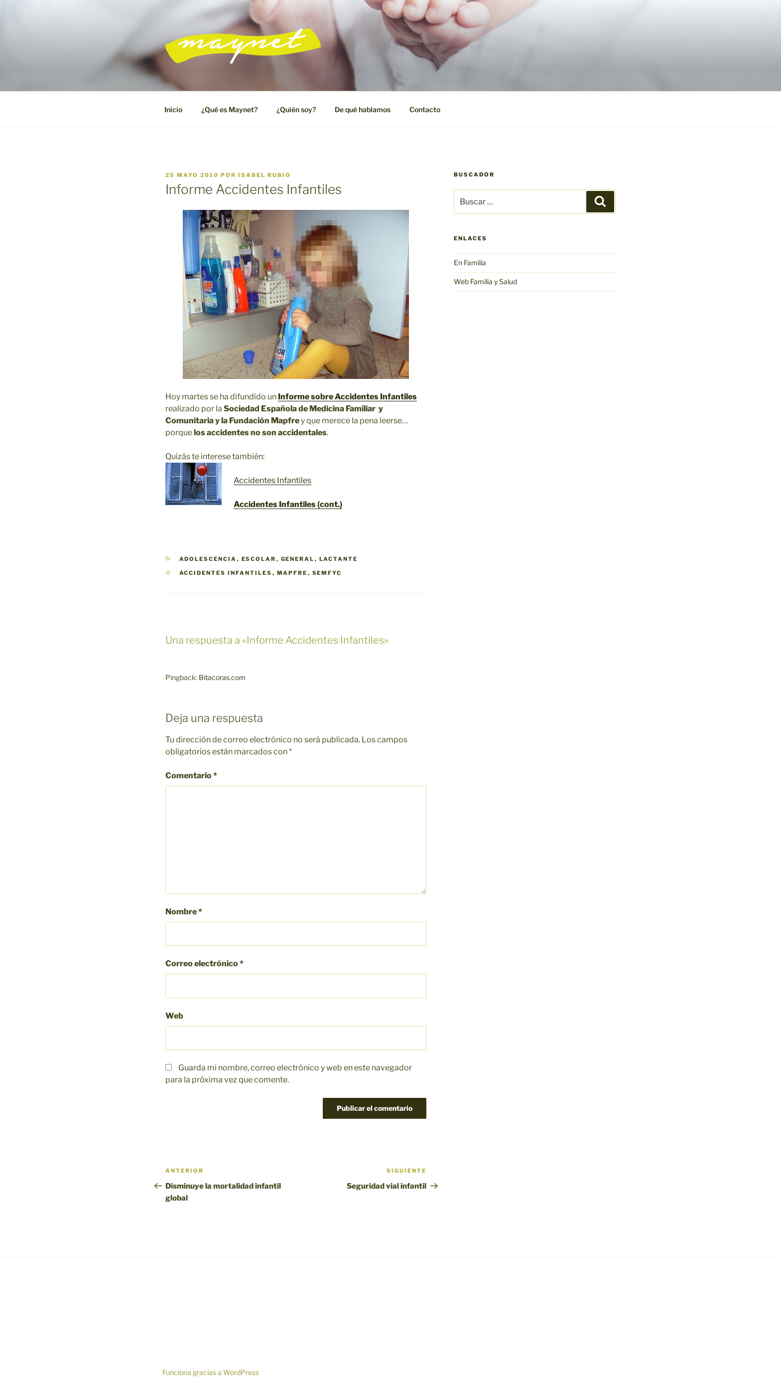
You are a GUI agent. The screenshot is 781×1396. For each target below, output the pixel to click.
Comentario (191, 775)
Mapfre (292, 572)
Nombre (183, 911)
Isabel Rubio (264, 175)
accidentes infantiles (225, 572)
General (298, 558)
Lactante (338, 558)
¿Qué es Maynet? (229, 109)
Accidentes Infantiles (272, 480)
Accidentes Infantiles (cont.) (288, 504)
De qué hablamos (362, 109)
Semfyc (327, 572)
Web (174, 1016)
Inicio (173, 109)
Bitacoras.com (222, 677)
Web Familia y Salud (485, 281)
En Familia (470, 262)
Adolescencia (208, 558)
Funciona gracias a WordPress (210, 1372)
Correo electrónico (204, 963)
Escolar (259, 558)
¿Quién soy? (296, 109)
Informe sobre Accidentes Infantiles (347, 396)
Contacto (424, 109)
